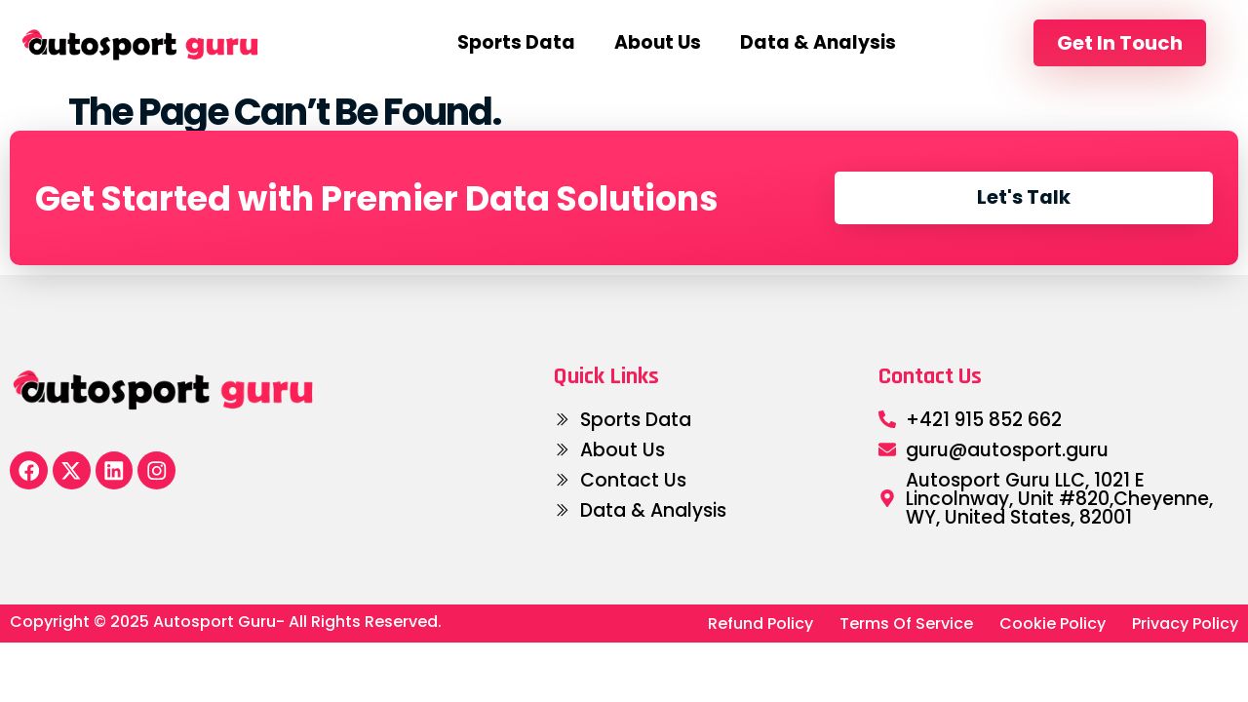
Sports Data (516, 42)
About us (657, 42)
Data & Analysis (818, 42)
